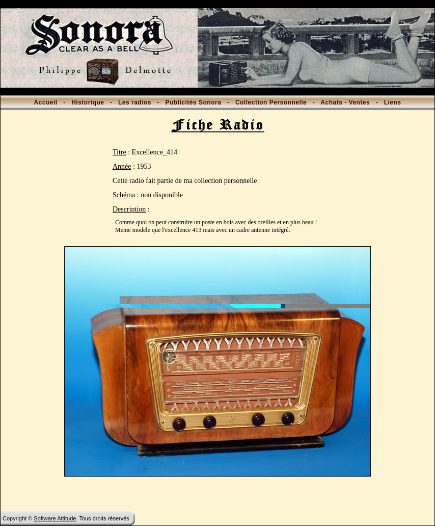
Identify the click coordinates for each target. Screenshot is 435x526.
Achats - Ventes (345, 102)
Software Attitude (55, 518)
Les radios (134, 102)
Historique (87, 102)
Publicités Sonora (194, 102)
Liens (392, 102)
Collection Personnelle (271, 102)
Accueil (45, 102)
